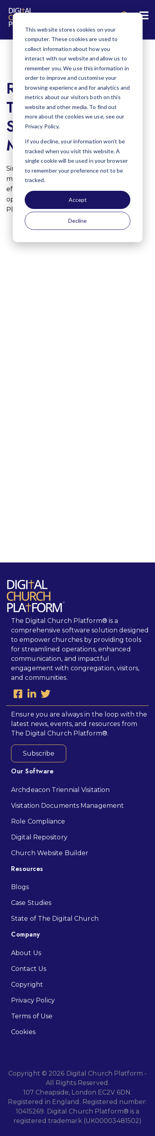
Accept (78, 199)
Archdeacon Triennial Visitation (60, 790)
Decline (77, 220)
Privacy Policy (33, 1000)
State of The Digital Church (55, 918)
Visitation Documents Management (67, 805)
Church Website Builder (49, 853)
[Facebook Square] (18, 695)
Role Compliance (38, 821)
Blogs (20, 887)
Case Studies (31, 903)
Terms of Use (31, 1016)
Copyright (27, 984)
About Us (26, 953)
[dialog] (77, 127)
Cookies (23, 1032)
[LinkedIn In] (32, 695)
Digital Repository (39, 837)
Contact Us (28, 968)
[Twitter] (45, 695)
